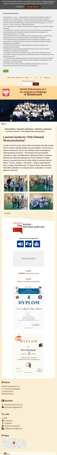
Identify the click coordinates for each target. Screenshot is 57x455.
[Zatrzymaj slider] (28, 120)
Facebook (7, 423)
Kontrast (46, 77)
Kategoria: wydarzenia (43, 129)
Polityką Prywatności (48, 1)
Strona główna (11, 77)
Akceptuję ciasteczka (32, 6)
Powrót (8, 213)
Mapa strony (20, 77)
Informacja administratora (28, 81)
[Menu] (28, 124)
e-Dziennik (7, 421)
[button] (2, 110)
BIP (4, 418)
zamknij (6, 71)
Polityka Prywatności (11, 426)
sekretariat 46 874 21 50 (12, 405)
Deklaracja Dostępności (12, 428)
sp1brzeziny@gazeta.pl (12, 407)
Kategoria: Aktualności (25, 129)
